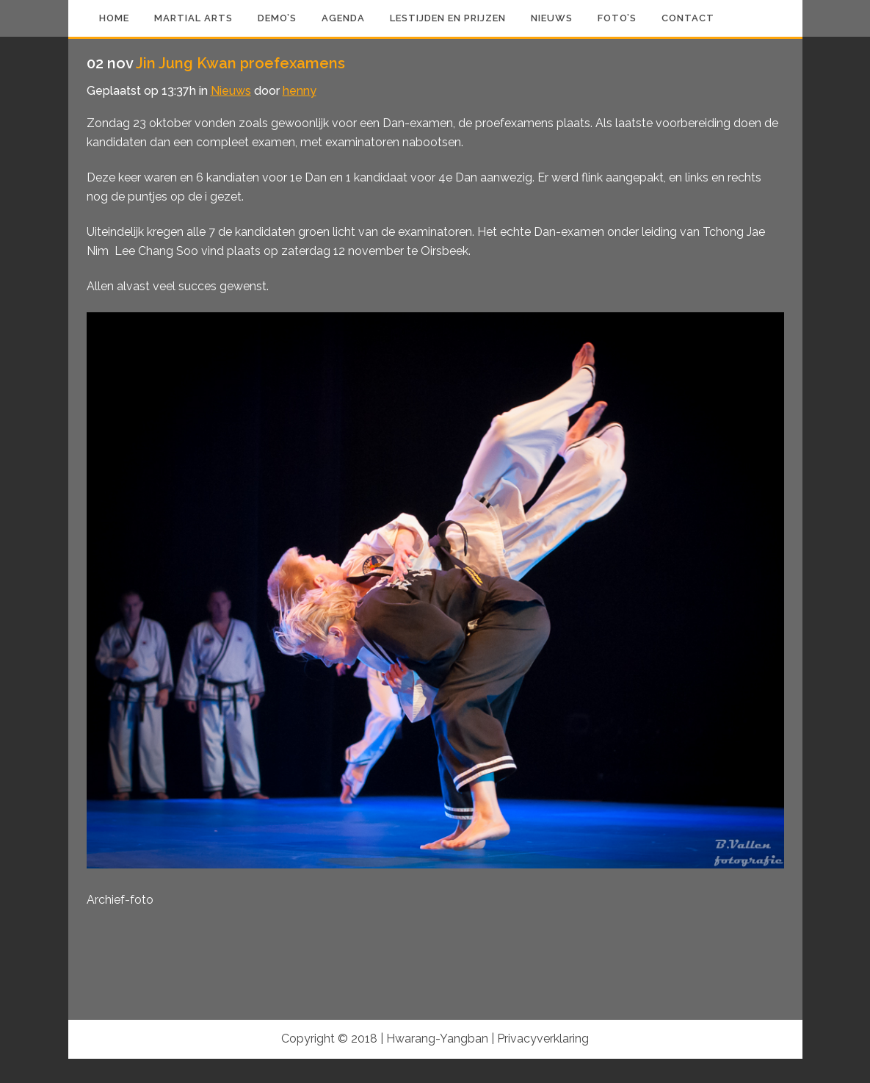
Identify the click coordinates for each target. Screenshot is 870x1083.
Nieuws (231, 91)
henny (299, 91)
